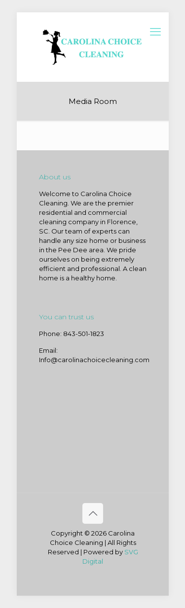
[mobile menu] (155, 32)
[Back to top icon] (92, 513)
